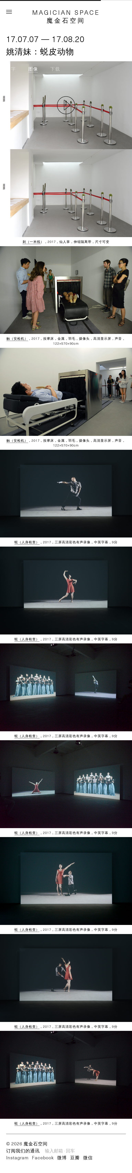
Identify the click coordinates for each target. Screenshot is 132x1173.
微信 (88, 1157)
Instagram (17, 1157)
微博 (62, 1157)
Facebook (43, 1157)
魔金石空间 (66, 20)
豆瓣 (75, 1157)
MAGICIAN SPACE (66, 12)
